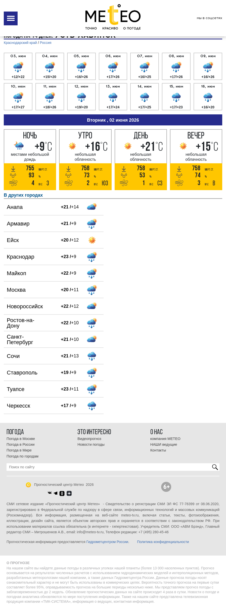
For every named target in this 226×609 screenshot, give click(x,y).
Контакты (158, 450)
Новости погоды (91, 444)
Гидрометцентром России (107, 542)
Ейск (13, 240)
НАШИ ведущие (163, 444)
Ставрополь (22, 372)
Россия (46, 43)
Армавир (18, 223)
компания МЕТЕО (165, 439)
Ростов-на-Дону (20, 323)
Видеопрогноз (89, 439)
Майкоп (16, 273)
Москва (16, 290)
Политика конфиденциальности (163, 542)
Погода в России (20, 444)
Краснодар (20, 257)
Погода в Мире (19, 450)
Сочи (13, 356)
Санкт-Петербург (20, 339)
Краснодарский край (20, 43)
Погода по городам (22, 456)
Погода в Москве (21, 439)
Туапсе (15, 389)
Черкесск (18, 406)
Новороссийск (25, 306)
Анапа (15, 207)
